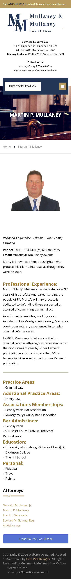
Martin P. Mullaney (16, 510)
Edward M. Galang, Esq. (18, 520)
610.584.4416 (16, 4)
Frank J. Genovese (15, 515)
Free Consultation (22, 86)
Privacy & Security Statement (28, 572)
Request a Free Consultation (36, 539)
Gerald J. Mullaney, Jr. (17, 505)
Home (7, 146)
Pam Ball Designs (38, 559)
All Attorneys (12, 525)
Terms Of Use (17, 568)
